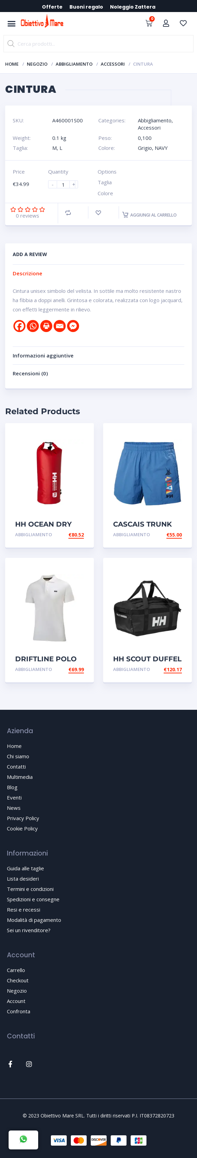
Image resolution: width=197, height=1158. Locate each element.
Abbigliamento (74, 64)
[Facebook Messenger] (73, 326)
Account (16, 1000)
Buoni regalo (86, 6)
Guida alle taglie (25, 868)
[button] (11, 23)
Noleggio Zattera (132, 6)
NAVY (161, 147)
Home (12, 64)
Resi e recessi (23, 909)
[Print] (46, 326)
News (14, 807)
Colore (105, 193)
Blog (12, 787)
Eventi (14, 797)
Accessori (113, 64)
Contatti (16, 766)
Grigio (145, 147)
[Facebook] (19, 326)
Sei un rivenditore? (29, 930)
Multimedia (20, 776)
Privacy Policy (23, 818)
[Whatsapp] (33, 326)
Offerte (52, 6)
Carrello (16, 970)
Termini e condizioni (30, 888)
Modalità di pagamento (34, 919)
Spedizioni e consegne (33, 899)
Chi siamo (18, 756)
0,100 (145, 137)
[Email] (60, 326)
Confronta (18, 1011)
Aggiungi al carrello (149, 215)
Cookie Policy (22, 828)
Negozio (37, 64)
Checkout (18, 980)
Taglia (105, 182)
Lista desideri (23, 878)
